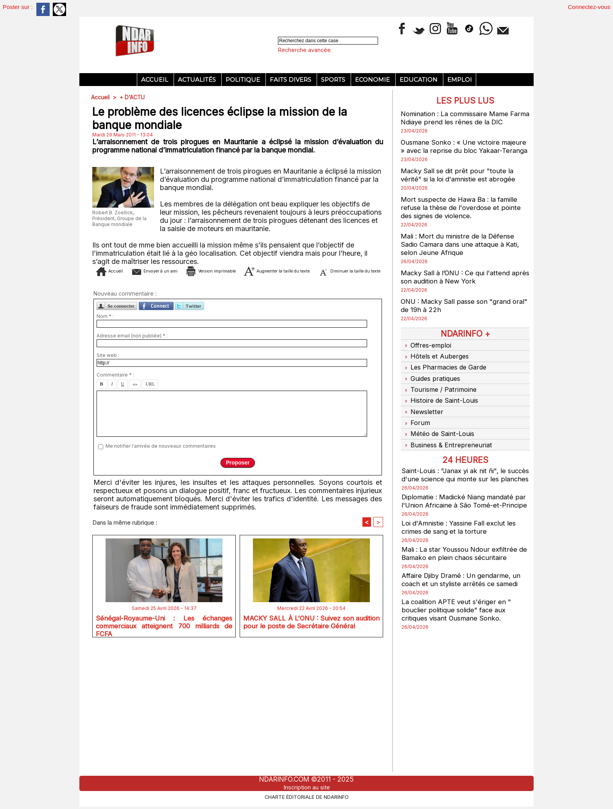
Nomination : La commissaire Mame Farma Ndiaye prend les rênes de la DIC (465, 117)
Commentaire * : (115, 503)
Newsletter (422, 411)
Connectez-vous (589, 7)
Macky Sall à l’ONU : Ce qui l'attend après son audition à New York (459, 285)
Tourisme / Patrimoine (439, 392)
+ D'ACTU (133, 97)
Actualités (197, 79)
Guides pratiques (432, 382)
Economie (373, 79)
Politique (244, 79)
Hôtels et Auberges (435, 362)
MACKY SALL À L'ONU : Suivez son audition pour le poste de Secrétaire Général (311, 753)
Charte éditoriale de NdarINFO (306, 796)
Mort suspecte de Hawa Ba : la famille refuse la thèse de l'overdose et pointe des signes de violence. (463, 215)
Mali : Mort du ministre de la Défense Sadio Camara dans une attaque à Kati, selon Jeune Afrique (463, 252)
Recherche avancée (304, 50)
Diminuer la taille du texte (250, 399)
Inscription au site (306, 787)
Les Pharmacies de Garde (445, 372)
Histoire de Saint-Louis (440, 401)
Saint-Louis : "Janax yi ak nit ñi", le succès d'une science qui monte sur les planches (464, 474)
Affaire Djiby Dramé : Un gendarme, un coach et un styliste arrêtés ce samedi (464, 591)
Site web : (108, 483)
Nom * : (105, 444)
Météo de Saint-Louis (439, 431)
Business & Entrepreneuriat (447, 441)
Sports (334, 79)
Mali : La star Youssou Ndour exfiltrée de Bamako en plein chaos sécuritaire (462, 565)
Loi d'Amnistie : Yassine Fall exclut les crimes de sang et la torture (462, 539)
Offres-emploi (426, 353)
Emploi (459, 79)
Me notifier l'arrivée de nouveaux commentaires (161, 574)
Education (419, 79)
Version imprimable (253, 387)
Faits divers (291, 79)
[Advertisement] (237, 162)
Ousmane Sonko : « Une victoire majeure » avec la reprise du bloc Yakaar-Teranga (454, 150)
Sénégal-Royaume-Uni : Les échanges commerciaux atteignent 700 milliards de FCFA (164, 753)
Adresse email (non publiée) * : (132, 464)
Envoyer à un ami (173, 387)
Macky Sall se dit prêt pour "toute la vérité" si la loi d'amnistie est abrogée (461, 183)
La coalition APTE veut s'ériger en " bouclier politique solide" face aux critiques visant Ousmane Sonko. (459, 621)
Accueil (155, 79)
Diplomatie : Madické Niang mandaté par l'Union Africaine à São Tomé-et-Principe (461, 508)
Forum (415, 421)
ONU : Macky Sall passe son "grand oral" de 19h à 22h (459, 313)
